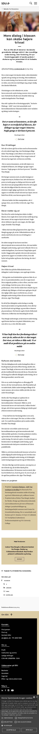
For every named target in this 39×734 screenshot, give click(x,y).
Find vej (4, 632)
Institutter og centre (9, 653)
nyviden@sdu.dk (19, 69)
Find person (5, 629)
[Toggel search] (31, 3)
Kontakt (19, 559)
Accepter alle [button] (11, 730)
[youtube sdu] (12, 690)
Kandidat (4, 673)
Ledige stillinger (7, 656)
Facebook (5, 580)
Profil (3, 650)
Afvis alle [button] (29, 730)
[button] (2, 718)
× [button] (37, 697)
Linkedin (7, 588)
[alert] (19, 714)
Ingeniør (4, 676)
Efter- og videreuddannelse (11, 679)
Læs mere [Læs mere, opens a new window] (18, 715)
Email (6, 591)
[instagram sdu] (8, 690)
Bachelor (4, 670)
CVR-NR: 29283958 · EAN (10, 658)
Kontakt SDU (6, 635)
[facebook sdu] (5, 690)
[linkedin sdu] (2, 690)
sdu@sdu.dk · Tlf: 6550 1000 (11, 638)
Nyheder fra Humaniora (11, 9)
